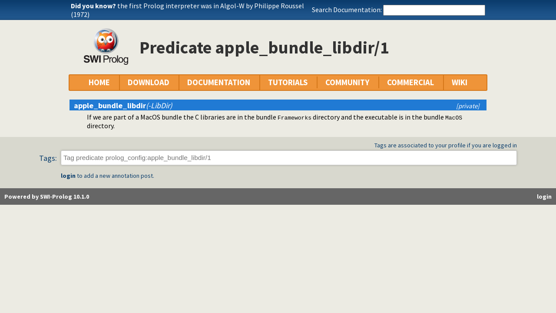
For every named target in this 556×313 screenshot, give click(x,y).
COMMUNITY (347, 82)
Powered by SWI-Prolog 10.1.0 (46, 196)
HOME (99, 82)
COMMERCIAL (410, 82)
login (68, 176)
